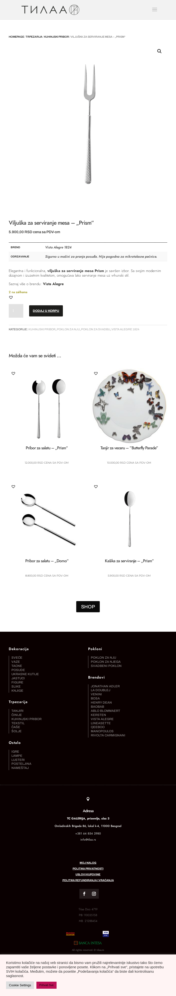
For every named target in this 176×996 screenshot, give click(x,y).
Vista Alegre (53, 284)
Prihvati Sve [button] (46, 985)
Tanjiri (17, 704)
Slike (16, 680)
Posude (18, 663)
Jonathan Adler (105, 679)
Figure (17, 676)
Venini (96, 688)
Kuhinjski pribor (56, 36)
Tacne (16, 659)
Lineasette (101, 716)
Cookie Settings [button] (20, 985)
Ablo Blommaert (105, 704)
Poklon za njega (106, 655)
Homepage (16, 36)
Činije (16, 708)
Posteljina (21, 757)
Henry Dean (101, 696)
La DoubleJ (100, 684)
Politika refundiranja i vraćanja (88, 906)
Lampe (16, 749)
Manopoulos (102, 725)
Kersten (98, 708)
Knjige (17, 684)
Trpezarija (34, 36)
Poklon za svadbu (95, 329)
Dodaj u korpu (46, 311)
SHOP (88, 600)
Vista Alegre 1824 (125, 329)
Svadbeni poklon (106, 659)
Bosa (95, 692)
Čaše (15, 721)
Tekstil (18, 716)
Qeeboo (98, 721)
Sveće (16, 651)
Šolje (16, 725)
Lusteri (18, 753)
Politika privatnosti (88, 894)
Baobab (97, 700)
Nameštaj (20, 761)
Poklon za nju (68, 329)
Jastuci (18, 671)
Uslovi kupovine (88, 900)
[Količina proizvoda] (16, 311)
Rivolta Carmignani (108, 729)
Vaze (15, 655)
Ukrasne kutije (25, 668)
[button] (159, 51)
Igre (15, 745)
